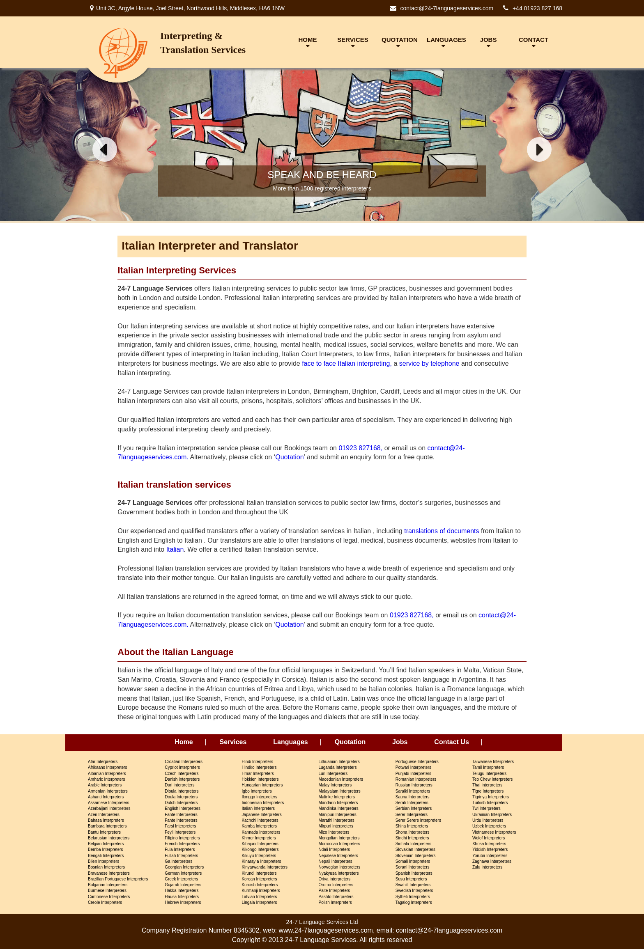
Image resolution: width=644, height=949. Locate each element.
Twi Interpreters (486, 808)
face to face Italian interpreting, (347, 363)
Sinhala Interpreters (413, 843)
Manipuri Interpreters (337, 814)
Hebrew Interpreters (183, 902)
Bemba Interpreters (105, 849)
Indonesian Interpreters (263, 802)
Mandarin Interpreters (338, 802)
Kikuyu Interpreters (259, 855)
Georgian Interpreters (184, 867)
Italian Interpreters (258, 808)
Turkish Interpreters (490, 802)
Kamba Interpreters (259, 826)
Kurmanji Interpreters (261, 890)
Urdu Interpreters (488, 820)
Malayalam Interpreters (340, 791)
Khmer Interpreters (259, 838)
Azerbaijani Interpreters (109, 808)
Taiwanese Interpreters (493, 761)
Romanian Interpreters (416, 779)
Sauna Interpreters (413, 797)
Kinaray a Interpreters (261, 861)
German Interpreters (183, 873)
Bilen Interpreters (103, 861)
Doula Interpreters (181, 797)
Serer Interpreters (412, 814)
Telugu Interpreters (489, 773)
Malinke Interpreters (337, 797)
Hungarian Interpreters (262, 785)
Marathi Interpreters (336, 820)
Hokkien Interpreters (260, 779)
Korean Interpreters (259, 879)
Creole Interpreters (105, 902)
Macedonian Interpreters (341, 779)
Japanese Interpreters (261, 814)
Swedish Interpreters (414, 890)
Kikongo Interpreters (260, 849)
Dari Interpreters (179, 785)
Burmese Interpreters (107, 890)
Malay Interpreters (335, 785)
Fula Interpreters (180, 849)
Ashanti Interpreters (106, 797)
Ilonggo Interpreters (259, 797)
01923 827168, (360, 448)
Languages (290, 741)
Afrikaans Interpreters (107, 767)
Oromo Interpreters (336, 885)
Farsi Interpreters (180, 826)
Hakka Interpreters (181, 890)
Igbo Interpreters (256, 791)
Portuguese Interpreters (417, 761)
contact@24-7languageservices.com (446, 8)
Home (184, 741)
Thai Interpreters (487, 785)
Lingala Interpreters (259, 902)
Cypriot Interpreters (182, 767)
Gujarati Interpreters (183, 885)
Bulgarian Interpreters (107, 885)
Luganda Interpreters (338, 767)
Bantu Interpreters (104, 832)
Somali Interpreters (413, 861)
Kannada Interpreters (261, 832)
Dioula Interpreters (181, 791)
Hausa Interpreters (182, 896)
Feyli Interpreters (180, 832)
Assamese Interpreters (108, 802)
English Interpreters (182, 808)
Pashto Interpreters (336, 896)
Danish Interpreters (182, 779)
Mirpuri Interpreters (336, 826)
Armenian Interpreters (108, 791)
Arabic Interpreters (105, 785)
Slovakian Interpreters (415, 849)
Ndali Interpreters (334, 849)
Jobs (399, 741)
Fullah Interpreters (181, 855)
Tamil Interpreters (488, 767)
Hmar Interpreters (258, 773)
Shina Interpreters (412, 826)
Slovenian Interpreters (416, 855)
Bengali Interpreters (106, 855)
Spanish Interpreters (414, 873)
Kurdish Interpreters (260, 885)
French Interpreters (182, 843)
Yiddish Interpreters (490, 849)
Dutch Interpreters (181, 802)
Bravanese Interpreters (109, 873)
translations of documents (441, 530)
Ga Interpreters (178, 861)
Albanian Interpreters (107, 773)
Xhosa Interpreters (489, 843)
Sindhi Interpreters (412, 838)
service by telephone (429, 363)
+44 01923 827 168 (537, 8)
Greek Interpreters (181, 879)
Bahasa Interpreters (106, 820)
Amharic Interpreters (106, 779)
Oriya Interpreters (335, 879)
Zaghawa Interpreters (491, 861)
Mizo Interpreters (334, 832)
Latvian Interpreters (259, 896)
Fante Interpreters (181, 814)
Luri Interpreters (333, 773)
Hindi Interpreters (257, 761)
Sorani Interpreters (413, 867)
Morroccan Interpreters (339, 843)
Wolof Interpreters (488, 838)
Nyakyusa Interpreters (339, 873)
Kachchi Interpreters (260, 820)
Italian (175, 549)
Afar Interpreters (102, 761)
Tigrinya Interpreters (490, 797)
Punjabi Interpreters (413, 773)
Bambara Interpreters (107, 826)
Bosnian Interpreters (106, 867)
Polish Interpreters (335, 902)
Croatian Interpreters (183, 761)
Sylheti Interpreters (413, 896)
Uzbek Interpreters (489, 826)
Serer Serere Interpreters (418, 820)
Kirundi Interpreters (259, 873)
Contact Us (451, 741)
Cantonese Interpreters (109, 896)
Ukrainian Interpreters (492, 814)
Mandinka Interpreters (339, 808)
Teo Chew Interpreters (492, 779)
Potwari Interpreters (413, 767)
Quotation (289, 457)
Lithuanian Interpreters (339, 761)
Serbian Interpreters (414, 808)
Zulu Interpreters (487, 867)
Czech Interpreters (181, 773)
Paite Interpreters (334, 890)
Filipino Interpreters (182, 838)
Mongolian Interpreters (339, 838)
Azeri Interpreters (104, 814)
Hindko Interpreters (259, 767)
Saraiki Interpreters (413, 791)
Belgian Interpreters (106, 843)
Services (233, 741)
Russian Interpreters (414, 785)
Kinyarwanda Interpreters (265, 867)
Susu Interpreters (411, 879)
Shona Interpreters (413, 832)
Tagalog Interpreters (414, 902)
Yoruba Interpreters (489, 855)
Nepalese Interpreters (338, 855)
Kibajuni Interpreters (260, 843)
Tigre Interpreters (488, 791)
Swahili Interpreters (413, 885)
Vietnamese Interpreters (494, 832)
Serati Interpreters (412, 802)
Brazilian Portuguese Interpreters (118, 879)
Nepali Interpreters (335, 861)
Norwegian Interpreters (340, 867)
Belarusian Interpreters (108, 838)
